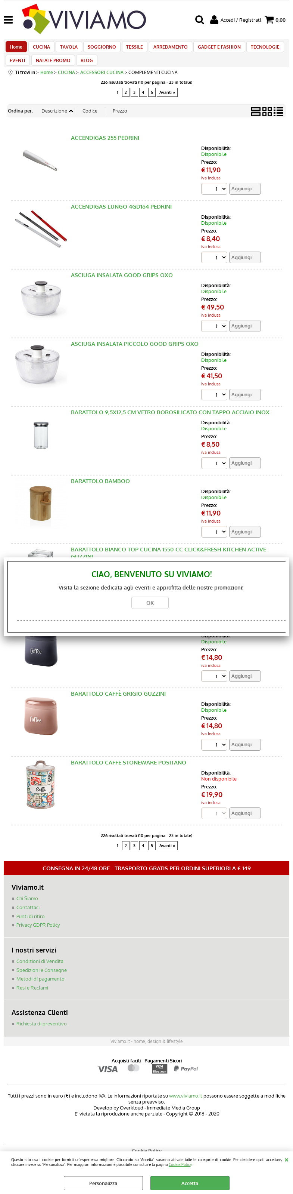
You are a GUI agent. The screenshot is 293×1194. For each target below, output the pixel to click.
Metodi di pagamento (40, 987)
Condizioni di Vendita (39, 969)
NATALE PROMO (51, 66)
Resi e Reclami (32, 996)
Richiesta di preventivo (41, 1032)
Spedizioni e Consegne (41, 978)
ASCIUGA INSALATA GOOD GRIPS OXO (122, 283)
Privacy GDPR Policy (38, 933)
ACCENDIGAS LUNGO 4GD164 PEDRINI (121, 214)
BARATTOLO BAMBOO (100, 489)
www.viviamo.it (185, 1104)
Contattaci (28, 916)
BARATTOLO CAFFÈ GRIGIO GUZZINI (118, 702)
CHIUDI (286, 1159)
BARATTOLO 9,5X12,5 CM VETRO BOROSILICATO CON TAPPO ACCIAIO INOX (170, 420)
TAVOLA (66, 49)
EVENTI (17, 66)
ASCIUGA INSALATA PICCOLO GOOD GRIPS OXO (135, 352)
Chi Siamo (27, 907)
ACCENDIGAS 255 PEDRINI (105, 145)
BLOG (84, 66)
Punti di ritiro (30, 924)
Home (16, 49)
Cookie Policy (180, 1164)
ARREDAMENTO (164, 49)
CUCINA (40, 49)
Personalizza (103, 1183)
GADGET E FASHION (211, 49)
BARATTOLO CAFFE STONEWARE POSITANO (128, 771)
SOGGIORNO (98, 49)
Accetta (189, 1183)
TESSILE (129, 49)
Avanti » (167, 100)
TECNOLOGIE (256, 49)
